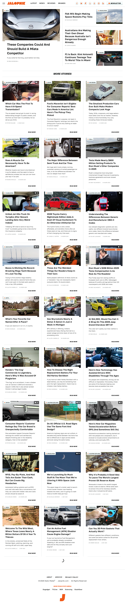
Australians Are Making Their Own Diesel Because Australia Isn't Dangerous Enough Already (78, 36)
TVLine (54, 589)
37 (79, 82)
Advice (49, 82)
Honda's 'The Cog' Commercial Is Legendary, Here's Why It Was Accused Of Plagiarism (20, 374)
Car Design (92, 82)
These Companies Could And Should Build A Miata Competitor (28, 49)
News (42, 3)
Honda (8, 348)
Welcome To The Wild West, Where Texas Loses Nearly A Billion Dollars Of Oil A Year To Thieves (20, 532)
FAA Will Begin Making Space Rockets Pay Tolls (78, 15)
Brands (61, 3)
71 (37, 298)
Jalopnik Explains (11, 82)
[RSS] (103, 3)
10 (121, 453)
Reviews (51, 3)
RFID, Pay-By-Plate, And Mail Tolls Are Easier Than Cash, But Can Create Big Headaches (20, 479)
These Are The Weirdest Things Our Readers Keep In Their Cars (61, 271)
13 (121, 507)
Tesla (90, 139)
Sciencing (68, 589)
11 (37, 348)
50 (121, 247)
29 (37, 139)
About (49, 577)
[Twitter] (90, 3)
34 (121, 139)
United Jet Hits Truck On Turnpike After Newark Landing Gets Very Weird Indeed (17, 218)
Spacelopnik (103, 10)
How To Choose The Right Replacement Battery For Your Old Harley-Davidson (62, 373)
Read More (32, 132)
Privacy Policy (71, 577)
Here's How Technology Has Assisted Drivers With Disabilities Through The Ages (104, 373)
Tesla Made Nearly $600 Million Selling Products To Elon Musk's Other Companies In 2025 (104, 164)
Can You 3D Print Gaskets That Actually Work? (104, 530)
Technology (92, 402)
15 (79, 402)
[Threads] (94, 3)
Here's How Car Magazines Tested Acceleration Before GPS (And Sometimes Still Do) (104, 426)
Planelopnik (9, 193)
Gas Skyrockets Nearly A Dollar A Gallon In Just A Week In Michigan (59, 322)
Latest (33, 3)
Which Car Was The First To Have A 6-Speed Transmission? (19, 106)
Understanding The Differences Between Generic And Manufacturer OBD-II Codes (103, 218)
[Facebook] (76, 3)
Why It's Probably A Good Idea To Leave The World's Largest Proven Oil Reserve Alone (104, 477)
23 (79, 453)
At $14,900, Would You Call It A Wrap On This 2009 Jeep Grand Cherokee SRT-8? (103, 322)
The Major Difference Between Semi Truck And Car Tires (62, 161)
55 (37, 247)
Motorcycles (51, 348)
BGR (61, 589)
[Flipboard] (85, 3)
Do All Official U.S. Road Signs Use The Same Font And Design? (62, 426)
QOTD (7, 10)
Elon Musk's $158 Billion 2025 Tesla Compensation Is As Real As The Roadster (104, 271)
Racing (101, 52)
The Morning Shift (94, 246)
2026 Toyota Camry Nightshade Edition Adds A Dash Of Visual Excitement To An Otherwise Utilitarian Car (62, 218)
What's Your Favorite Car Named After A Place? (18, 320)
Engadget (46, 589)
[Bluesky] (81, 3)
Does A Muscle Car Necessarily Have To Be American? (17, 163)
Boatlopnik (9, 246)
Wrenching (92, 507)
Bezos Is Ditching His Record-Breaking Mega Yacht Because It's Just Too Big (20, 271)
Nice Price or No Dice (95, 297)
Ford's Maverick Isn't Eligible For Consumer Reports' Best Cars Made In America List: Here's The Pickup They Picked (61, 109)
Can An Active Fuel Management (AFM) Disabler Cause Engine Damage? (61, 531)
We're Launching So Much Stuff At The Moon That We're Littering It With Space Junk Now (62, 479)
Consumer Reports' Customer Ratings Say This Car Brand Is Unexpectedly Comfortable (20, 426)
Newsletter (114, 3)
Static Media (49, 581)
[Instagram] (98, 3)
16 (37, 402)
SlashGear (78, 589)
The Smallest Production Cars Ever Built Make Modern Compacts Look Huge (104, 106)
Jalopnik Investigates (12, 139)
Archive (58, 577)
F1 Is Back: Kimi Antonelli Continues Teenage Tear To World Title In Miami (79, 57)
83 (79, 298)
